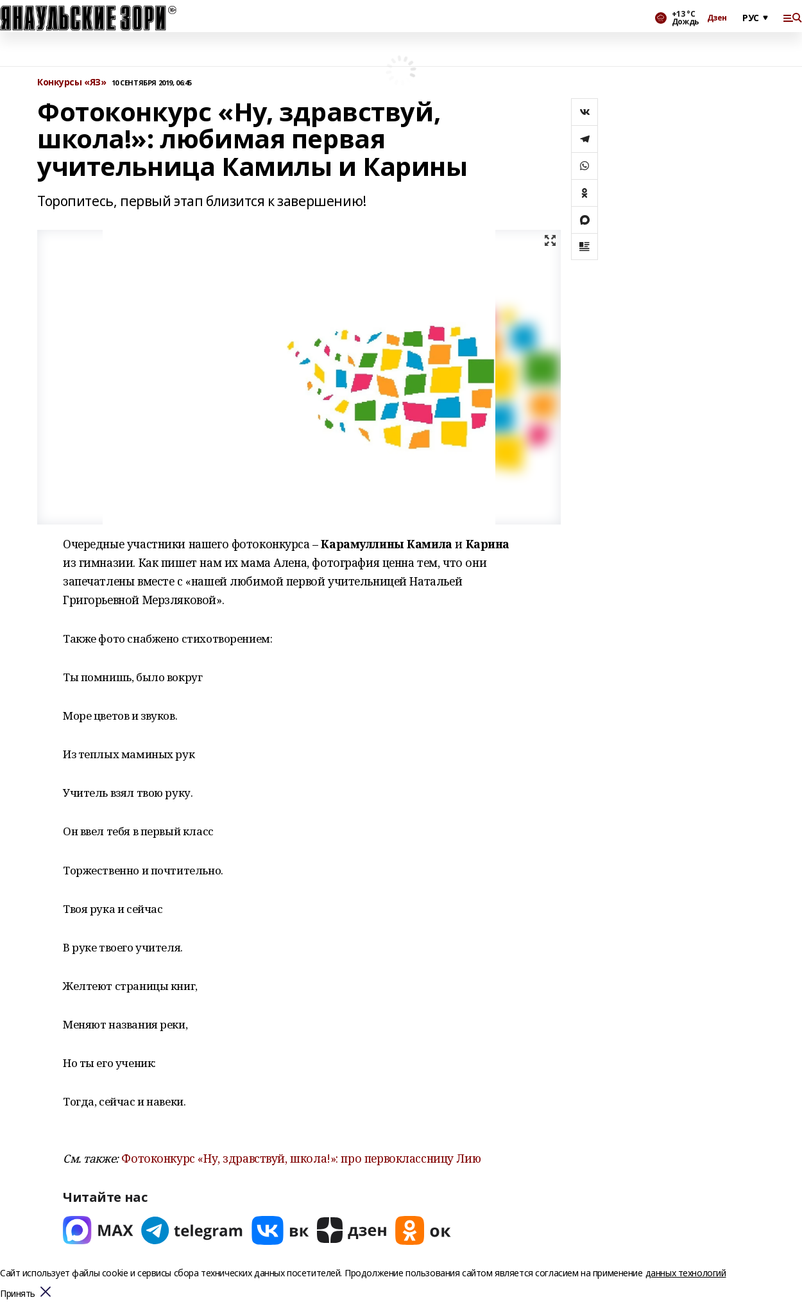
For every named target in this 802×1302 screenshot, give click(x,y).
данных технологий (685, 1273)
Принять (17, 1294)
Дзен (717, 18)
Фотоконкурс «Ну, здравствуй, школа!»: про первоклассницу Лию (301, 1158)
